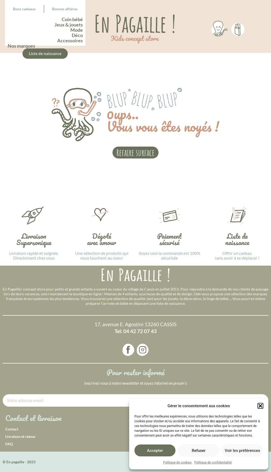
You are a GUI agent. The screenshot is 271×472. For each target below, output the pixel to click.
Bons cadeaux (24, 9)
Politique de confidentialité (213, 462)
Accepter (155, 450)
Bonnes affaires (65, 9)
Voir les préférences (242, 450)
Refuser (198, 450)
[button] (260, 406)
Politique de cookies (177, 462)
